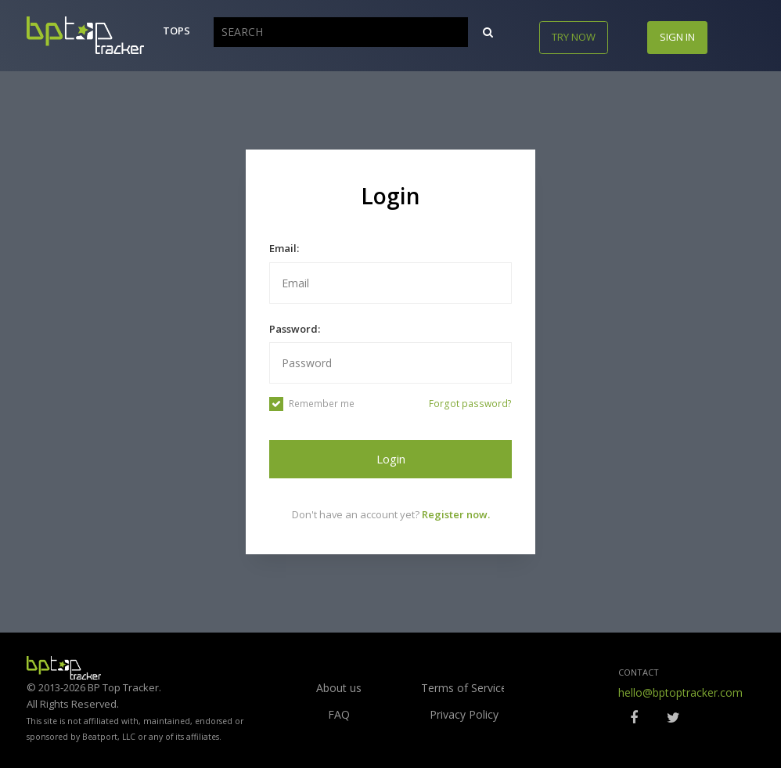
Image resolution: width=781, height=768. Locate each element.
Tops (176, 30)
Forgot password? (470, 403)
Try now (574, 37)
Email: (284, 248)
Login (390, 459)
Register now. (456, 514)
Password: (294, 329)
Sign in (677, 37)
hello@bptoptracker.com (680, 692)
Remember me (312, 404)
